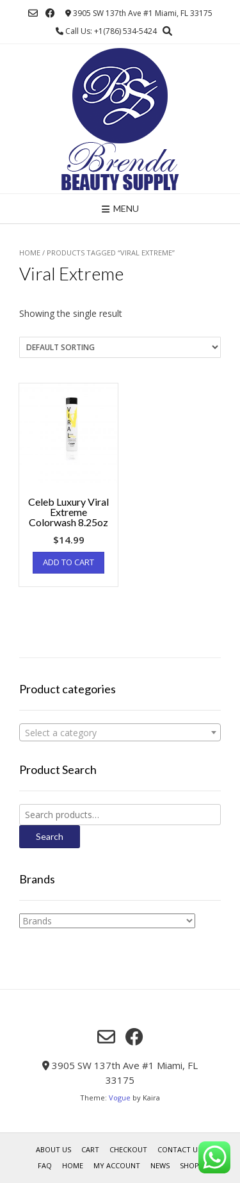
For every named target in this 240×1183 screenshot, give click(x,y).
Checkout (128, 1149)
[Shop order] (120, 347)
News (160, 1165)
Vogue (120, 1097)
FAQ (45, 1165)
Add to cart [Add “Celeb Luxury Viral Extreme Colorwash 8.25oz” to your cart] (68, 562)
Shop (189, 1165)
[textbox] (120, 733)
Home (29, 252)
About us (53, 1149)
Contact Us (179, 1149)
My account (116, 1165)
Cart (90, 1149)
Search (49, 836)
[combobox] (120, 732)
